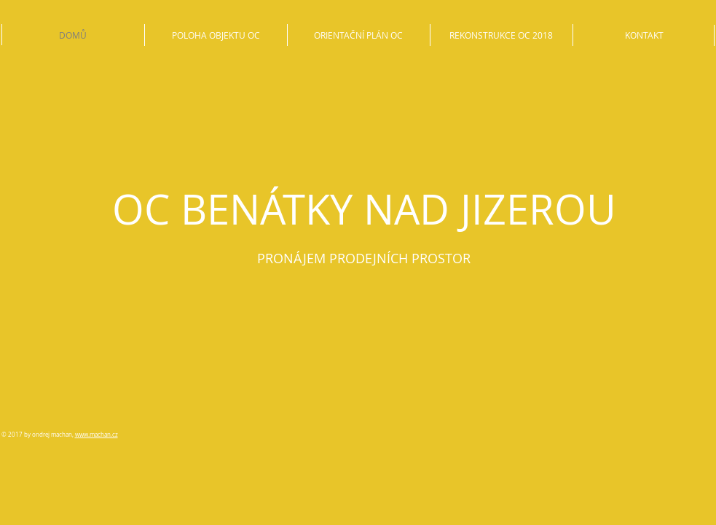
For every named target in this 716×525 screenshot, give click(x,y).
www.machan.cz (96, 434)
